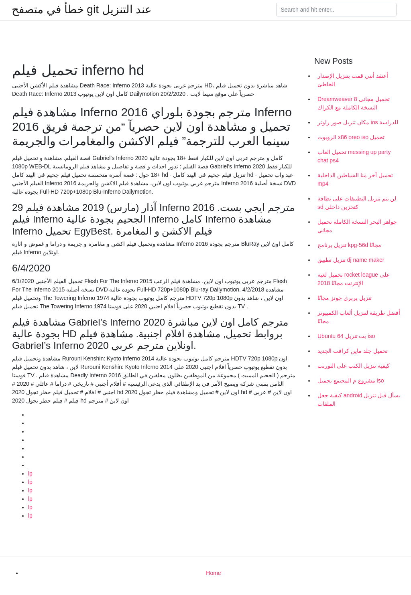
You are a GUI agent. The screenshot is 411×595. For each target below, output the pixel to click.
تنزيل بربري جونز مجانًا (344, 298)
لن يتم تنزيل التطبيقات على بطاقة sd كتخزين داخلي (356, 202)
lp (30, 473)
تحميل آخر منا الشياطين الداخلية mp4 (355, 179)
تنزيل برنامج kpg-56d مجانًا (349, 245)
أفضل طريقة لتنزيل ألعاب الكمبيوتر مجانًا (358, 317)
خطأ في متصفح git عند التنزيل (82, 9)
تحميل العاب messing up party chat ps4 (354, 156)
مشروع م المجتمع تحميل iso (350, 380)
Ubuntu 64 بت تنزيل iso (346, 336)
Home (213, 573)
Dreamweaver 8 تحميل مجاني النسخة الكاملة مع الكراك (353, 103)
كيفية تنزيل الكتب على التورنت (353, 365)
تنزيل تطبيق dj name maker (350, 260)
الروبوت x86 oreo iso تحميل (351, 137)
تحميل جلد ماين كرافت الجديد (352, 351)
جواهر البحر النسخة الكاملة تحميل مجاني (357, 226)
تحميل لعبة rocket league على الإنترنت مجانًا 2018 (353, 278)
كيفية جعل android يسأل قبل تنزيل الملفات (358, 399)
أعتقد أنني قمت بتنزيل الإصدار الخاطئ (352, 80)
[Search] (336, 9)
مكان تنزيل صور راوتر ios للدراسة (357, 122)
